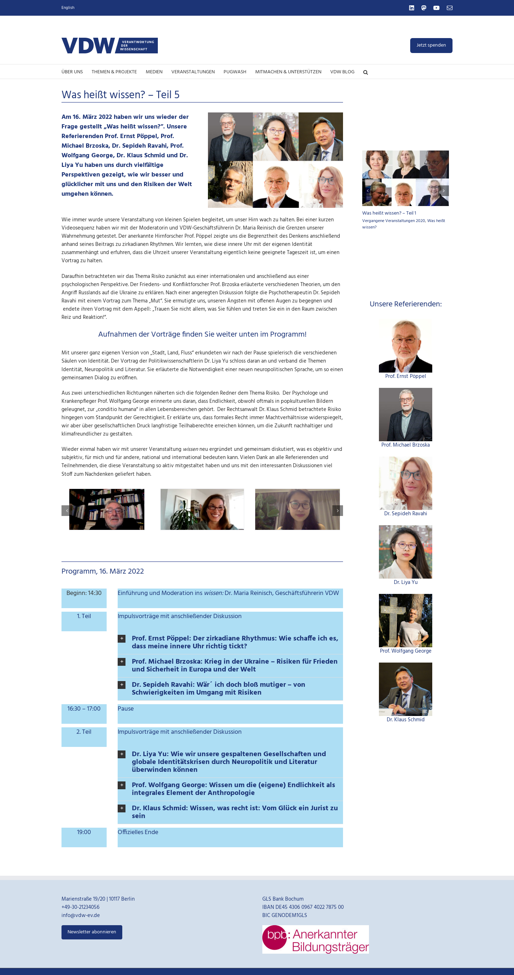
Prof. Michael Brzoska (405, 445)
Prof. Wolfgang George (406, 651)
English (67, 7)
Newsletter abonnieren (92, 932)
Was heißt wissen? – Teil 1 (389, 213)
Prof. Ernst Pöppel (405, 376)
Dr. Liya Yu (406, 582)
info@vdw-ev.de (80, 915)
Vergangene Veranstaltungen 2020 (393, 221)
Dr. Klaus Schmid (406, 720)
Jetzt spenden (431, 45)
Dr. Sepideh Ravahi (405, 514)
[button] (365, 71)
